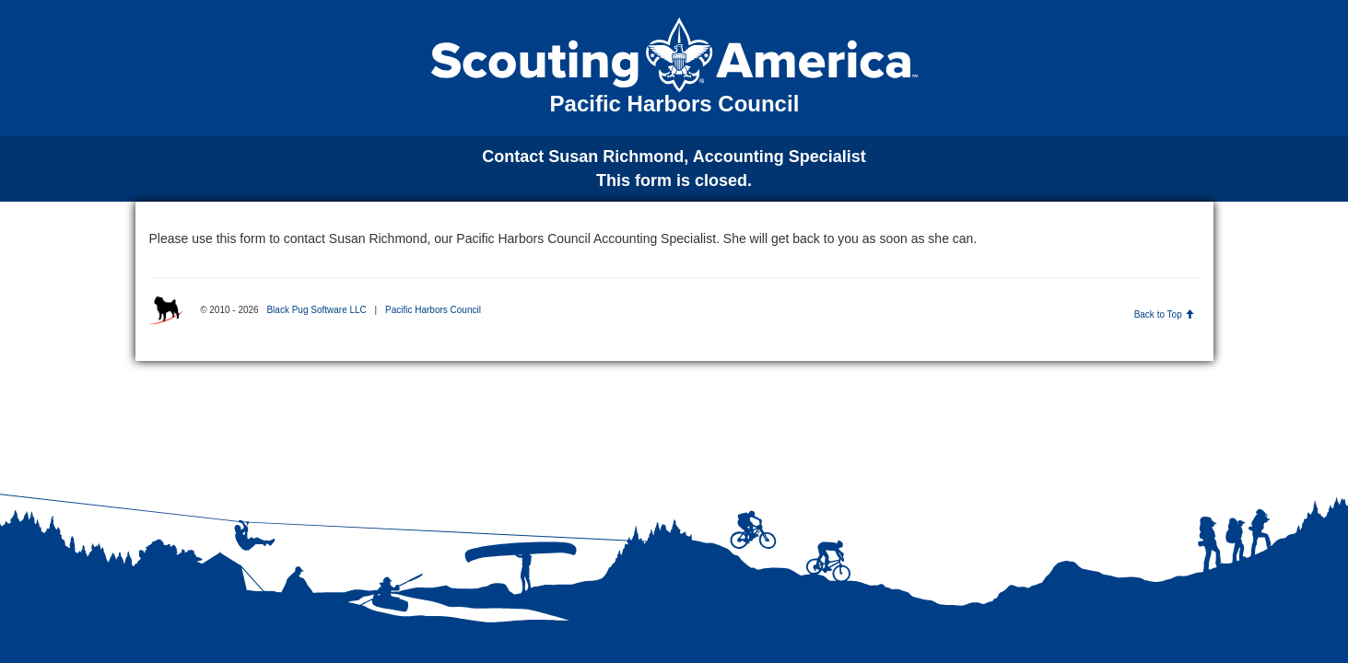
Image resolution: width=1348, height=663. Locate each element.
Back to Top (1164, 314)
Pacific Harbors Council (433, 310)
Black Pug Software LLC (316, 310)
